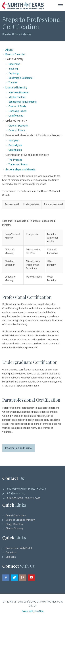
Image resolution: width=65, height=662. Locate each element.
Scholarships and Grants (20, 169)
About (9, 49)
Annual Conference (16, 515)
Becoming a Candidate (20, 77)
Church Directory (14, 528)
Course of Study (17, 106)
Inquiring (13, 68)
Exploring (13, 73)
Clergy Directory (14, 524)
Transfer (12, 82)
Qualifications (15, 115)
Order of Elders (16, 130)
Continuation (15, 149)
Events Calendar (15, 54)
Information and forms (18, 448)
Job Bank (11, 556)
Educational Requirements (22, 101)
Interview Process (18, 92)
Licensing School (17, 111)
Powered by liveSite (33, 611)
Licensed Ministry (16, 87)
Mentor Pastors (16, 97)
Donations (11, 552)
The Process (15, 159)
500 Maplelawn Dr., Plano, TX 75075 (26, 488)
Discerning (14, 64)
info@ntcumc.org (16, 493)
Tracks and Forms (18, 164)
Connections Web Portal (19, 548)
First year (13, 140)
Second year (15, 145)
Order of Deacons (18, 125)
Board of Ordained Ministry (16, 34)
